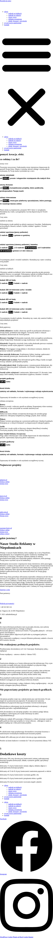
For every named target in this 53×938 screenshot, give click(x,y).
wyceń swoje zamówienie (12, 23)
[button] (26, 80)
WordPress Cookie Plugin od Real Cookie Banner (16, 937)
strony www (12, 17)
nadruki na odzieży (14, 15)
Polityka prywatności (7, 603)
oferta (6, 12)
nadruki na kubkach (15, 13)
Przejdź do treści (5, 1)
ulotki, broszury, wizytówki (17, 21)
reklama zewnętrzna (15, 19)
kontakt (6, 25)
